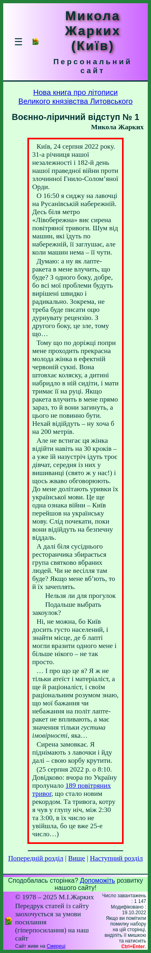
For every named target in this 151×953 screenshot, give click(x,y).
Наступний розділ (116, 858)
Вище (76, 858)
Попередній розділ (35, 858)
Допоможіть (97, 880)
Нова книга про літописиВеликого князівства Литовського (76, 96)
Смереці (56, 946)
